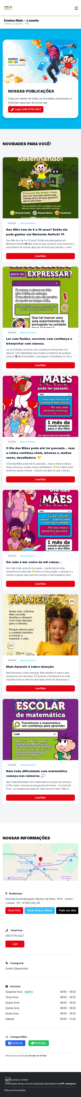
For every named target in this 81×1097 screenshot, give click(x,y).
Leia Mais (40, 256)
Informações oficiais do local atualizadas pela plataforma (40, 1083)
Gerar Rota (14, 910)
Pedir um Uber (67, 910)
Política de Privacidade (14, 1090)
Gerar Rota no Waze (39, 910)
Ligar (15, 944)
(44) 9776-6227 (14, 935)
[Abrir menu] (76, 8)
